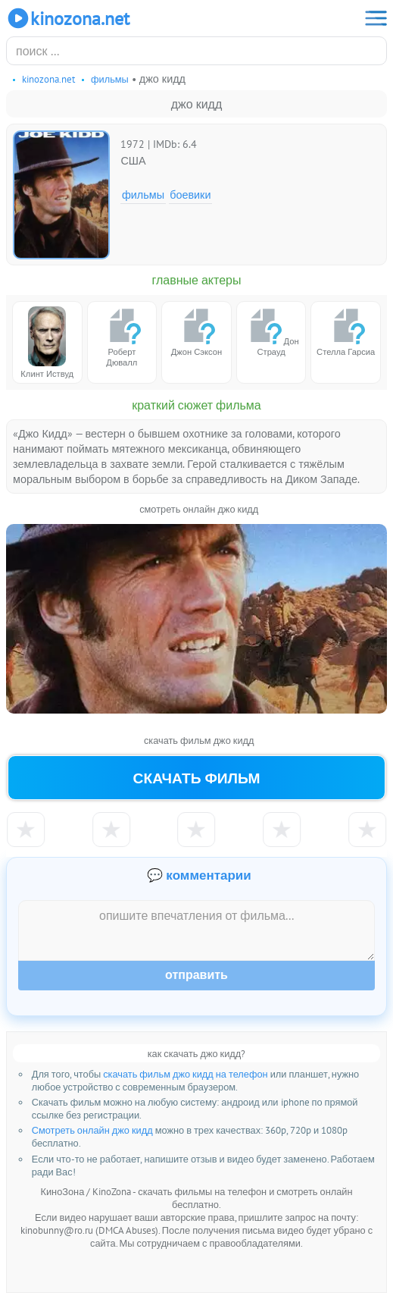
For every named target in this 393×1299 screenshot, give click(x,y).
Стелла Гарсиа (346, 331)
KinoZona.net (67, 18)
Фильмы (143, 194)
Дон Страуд (271, 331)
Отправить (196, 974)
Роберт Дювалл (122, 337)
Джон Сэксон (196, 331)
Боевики (190, 194)
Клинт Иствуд (46, 342)
